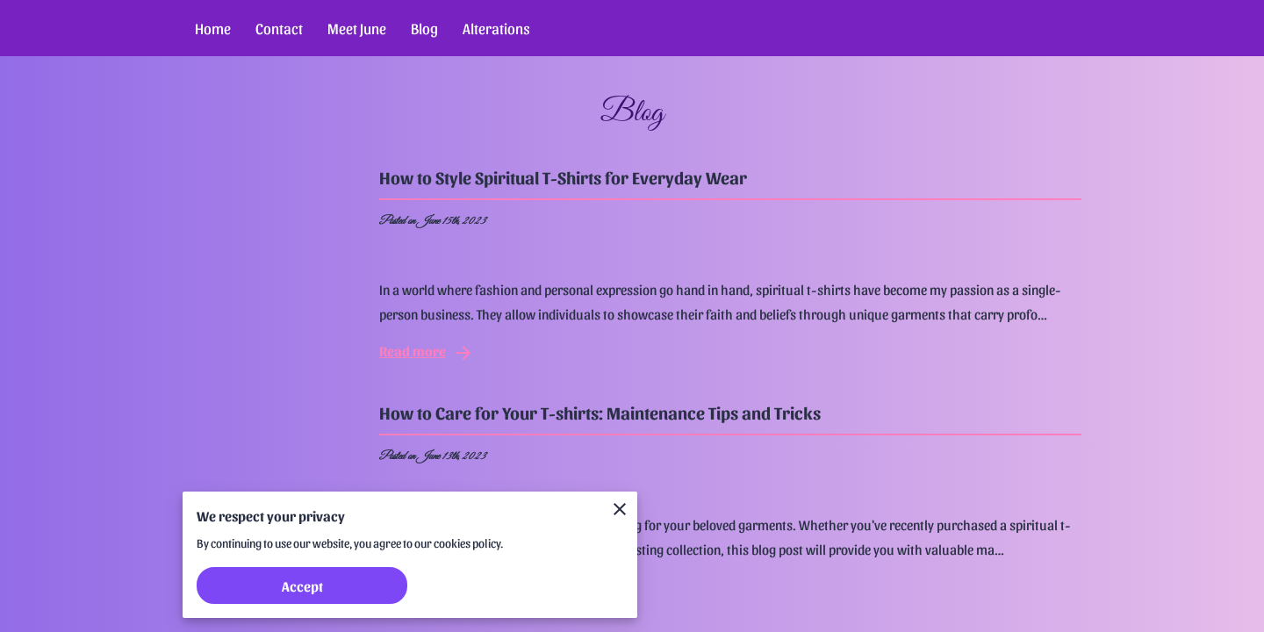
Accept (302, 586)
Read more (426, 352)
